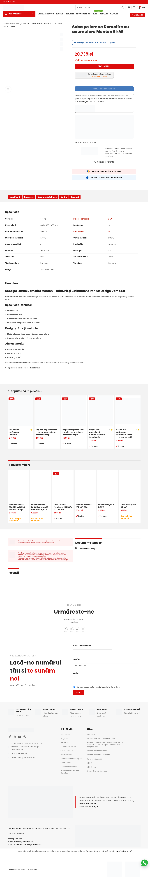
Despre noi (64, 742)
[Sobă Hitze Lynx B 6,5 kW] (107, 485)
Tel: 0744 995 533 (19, 753)
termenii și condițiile (101, 687)
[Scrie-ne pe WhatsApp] (144, 863)
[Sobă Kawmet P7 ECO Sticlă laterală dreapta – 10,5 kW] (40, 485)
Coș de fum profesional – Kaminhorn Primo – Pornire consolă (124, 433)
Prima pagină (9, 23)
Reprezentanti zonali (68, 767)
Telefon (77, 659)
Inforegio (93, 806)
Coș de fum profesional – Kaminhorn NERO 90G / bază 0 (97, 433)
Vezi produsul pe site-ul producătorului (22, 368)
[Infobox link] (20, 712)
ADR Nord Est (64, 828)
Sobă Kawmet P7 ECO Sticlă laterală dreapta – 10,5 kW (39, 507)
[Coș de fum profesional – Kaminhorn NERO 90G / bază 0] (101, 410)
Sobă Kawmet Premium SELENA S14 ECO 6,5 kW (63, 507)
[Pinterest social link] (83, 629)
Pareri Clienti (65, 762)
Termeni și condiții (94, 759)
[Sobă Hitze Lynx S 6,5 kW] (130, 485)
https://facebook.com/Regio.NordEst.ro (25, 844)
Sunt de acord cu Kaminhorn (98, 687)
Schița (64, 197)
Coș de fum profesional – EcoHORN (15, 432)
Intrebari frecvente (68, 746)
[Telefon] (105, 665)
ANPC (89, 763)
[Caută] (100, 7)
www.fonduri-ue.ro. (88, 803)
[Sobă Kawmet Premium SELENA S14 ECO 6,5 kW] (63, 485)
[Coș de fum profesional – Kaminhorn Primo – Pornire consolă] (128, 410)
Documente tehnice (47, 197)
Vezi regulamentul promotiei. (92, 101)
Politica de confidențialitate (98, 755)
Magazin (21, 23)
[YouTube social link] (77, 629)
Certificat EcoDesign (88, 548)
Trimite (78, 693)
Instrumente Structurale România (101, 738)
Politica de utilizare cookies (98, 751)
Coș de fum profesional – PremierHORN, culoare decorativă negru (73, 432)
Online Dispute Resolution (97, 771)
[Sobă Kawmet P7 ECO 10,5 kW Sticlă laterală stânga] (18, 485)
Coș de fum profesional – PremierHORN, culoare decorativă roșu (47, 432)
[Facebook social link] (65, 629)
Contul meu (65, 734)
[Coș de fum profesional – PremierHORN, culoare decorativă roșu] (47, 410)
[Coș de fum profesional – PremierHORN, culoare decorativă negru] (74, 410)
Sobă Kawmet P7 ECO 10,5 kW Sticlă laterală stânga (17, 507)
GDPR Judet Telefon (82, 645)
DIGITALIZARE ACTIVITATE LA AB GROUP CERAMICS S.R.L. (31, 828)
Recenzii (75, 197)
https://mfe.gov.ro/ (123, 851)
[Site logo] (13, 7)
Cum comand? (66, 750)
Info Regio (91, 734)
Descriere (29, 197)
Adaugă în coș (104, 66)
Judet (76, 673)
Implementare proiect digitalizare (69, 772)
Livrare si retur (66, 754)
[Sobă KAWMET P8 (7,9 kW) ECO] (85, 485)
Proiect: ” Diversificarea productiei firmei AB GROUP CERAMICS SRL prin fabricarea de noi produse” (105, 744)
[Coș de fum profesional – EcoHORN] (20, 410)
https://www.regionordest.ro (20, 841)
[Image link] (114, 869)
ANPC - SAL (91, 767)
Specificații (14, 197)
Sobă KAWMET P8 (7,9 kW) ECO (84, 505)
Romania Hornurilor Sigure (71, 758)
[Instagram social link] (71, 629)
